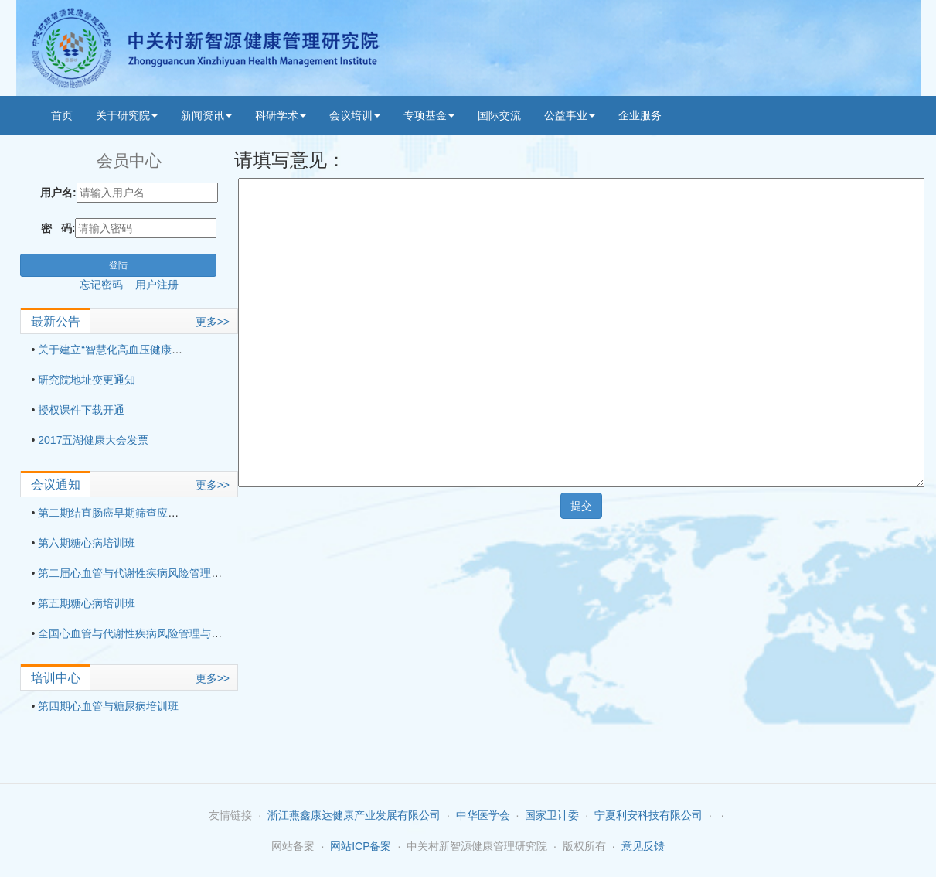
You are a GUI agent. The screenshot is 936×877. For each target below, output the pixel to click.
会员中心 (129, 160)
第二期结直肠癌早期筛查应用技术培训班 (135, 513)
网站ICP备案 (360, 846)
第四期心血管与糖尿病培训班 (108, 706)
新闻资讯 (206, 115)
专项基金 (428, 115)
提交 (581, 506)
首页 (62, 115)
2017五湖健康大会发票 (93, 440)
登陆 (118, 265)
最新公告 (55, 321)
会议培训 (354, 115)
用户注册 (157, 284)
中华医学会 (483, 815)
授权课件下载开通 (81, 410)
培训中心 (55, 677)
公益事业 (569, 115)
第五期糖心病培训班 (86, 603)
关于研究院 (127, 115)
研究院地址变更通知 (86, 380)
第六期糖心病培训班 (86, 543)
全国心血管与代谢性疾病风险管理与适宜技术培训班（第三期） (189, 633)
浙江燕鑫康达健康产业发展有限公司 (354, 815)
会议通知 (55, 484)
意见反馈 (643, 846)
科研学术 (280, 115)
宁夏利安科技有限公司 (648, 815)
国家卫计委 (552, 815)
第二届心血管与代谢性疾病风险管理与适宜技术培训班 (168, 573)
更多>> (213, 322)
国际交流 (499, 115)
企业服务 (640, 115)
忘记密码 (107, 284)
